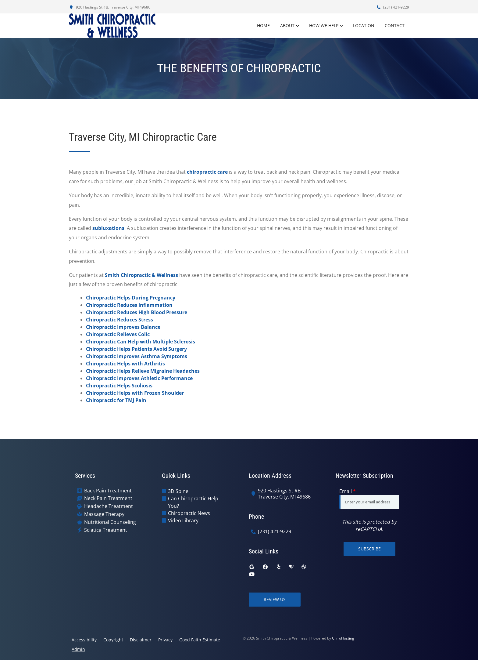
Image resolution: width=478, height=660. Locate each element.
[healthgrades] (291, 567)
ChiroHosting (343, 638)
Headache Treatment (108, 506)
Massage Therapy (104, 514)
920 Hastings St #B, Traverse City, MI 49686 (109, 7)
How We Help (323, 25)
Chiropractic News (189, 513)
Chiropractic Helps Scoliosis (119, 385)
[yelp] (279, 567)
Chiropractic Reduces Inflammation (129, 305)
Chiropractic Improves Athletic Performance (139, 378)
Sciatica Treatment (105, 530)
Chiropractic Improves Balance (123, 327)
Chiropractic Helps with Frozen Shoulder (135, 393)
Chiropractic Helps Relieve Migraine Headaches (143, 371)
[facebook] (265, 567)
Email (347, 491)
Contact (395, 25)
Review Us (275, 599)
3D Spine (178, 491)
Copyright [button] (113, 640)
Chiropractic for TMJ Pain (116, 400)
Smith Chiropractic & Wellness (141, 275)
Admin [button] (78, 649)
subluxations (108, 228)
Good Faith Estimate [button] (199, 640)
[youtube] (252, 574)
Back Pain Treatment (108, 491)
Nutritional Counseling (110, 522)
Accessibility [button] (84, 640)
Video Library (183, 520)
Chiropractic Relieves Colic (118, 334)
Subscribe (369, 549)
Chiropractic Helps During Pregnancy (130, 297)
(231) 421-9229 (392, 7)
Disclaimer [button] (141, 640)
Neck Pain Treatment (108, 498)
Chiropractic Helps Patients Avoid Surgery (136, 349)
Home (263, 25)
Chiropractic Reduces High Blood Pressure (136, 312)
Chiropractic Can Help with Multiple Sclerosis (140, 341)
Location (363, 25)
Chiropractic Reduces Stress (119, 319)
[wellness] (303, 567)
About (287, 25)
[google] (252, 567)
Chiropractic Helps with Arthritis (125, 363)
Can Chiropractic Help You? (193, 502)
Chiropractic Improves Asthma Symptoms (136, 356)
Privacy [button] (165, 640)
